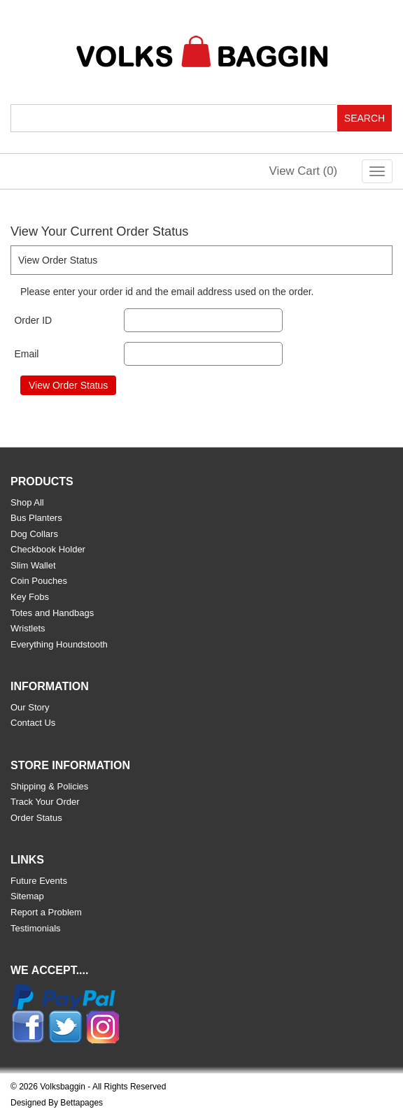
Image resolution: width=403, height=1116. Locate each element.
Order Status (36, 818)
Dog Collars (34, 534)
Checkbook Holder (47, 549)
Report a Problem (46, 912)
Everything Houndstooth (59, 644)
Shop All (27, 502)
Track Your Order (45, 801)
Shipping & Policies (49, 786)
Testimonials (35, 928)
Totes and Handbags (52, 613)
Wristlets (27, 628)
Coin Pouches (38, 580)
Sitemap (27, 896)
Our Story (30, 707)
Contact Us (32, 722)
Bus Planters (36, 518)
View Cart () (303, 171)
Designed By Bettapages (56, 1103)
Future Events (38, 880)
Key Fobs (29, 597)
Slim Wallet (33, 565)
